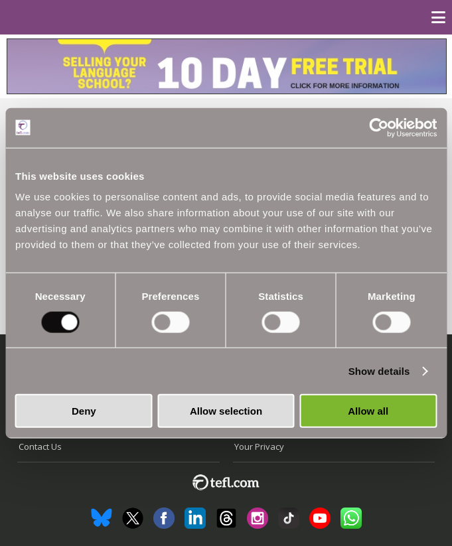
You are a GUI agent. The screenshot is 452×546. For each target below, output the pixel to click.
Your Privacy (259, 446)
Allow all (368, 411)
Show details (379, 370)
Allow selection (226, 411)
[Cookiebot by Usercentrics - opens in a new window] (379, 127)
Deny (84, 411)
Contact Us (40, 446)
